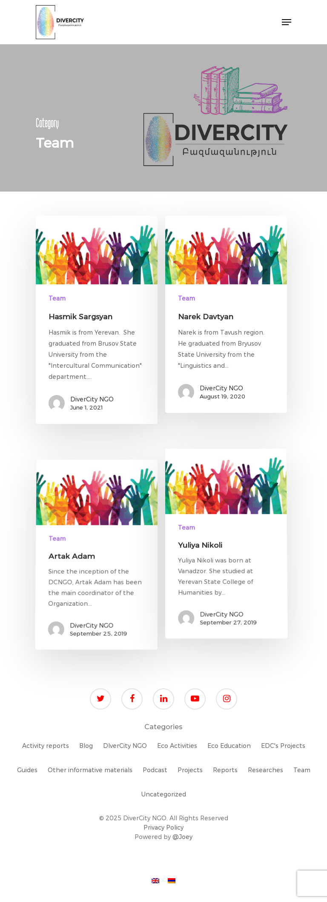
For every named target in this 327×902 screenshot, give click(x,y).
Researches (265, 770)
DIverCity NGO (125, 746)
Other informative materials (90, 770)
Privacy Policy (163, 827)
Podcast (155, 770)
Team (57, 298)
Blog (86, 746)
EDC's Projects (283, 746)
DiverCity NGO (92, 399)
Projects (190, 770)
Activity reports (45, 746)
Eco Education (229, 746)
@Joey (182, 837)
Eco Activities (177, 746)
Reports (225, 770)
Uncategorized (163, 794)
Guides (27, 770)
